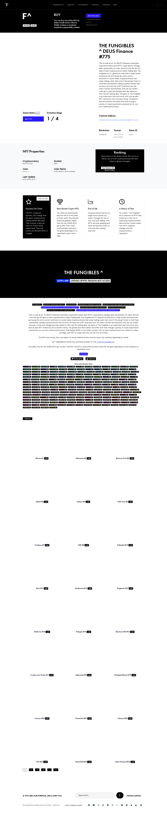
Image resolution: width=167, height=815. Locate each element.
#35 (99, 372)
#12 (125, 397)
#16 (53, 366)
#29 (27, 366)
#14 (133, 366)
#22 (45, 366)
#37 (53, 369)
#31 (125, 382)
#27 (106, 366)
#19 (114, 374)
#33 (88, 366)
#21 (79, 366)
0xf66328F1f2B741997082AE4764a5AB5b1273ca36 (118, 120)
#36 (61, 379)
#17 (27, 377)
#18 (71, 382)
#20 (117, 372)
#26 (62, 369)
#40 (71, 369)
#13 (27, 382)
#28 (36, 369)
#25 (36, 366)
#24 (62, 366)
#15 (132, 374)
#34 (35, 397)
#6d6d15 (26, 171)
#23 (81, 369)
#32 (44, 382)
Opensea (90, 359)
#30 (27, 369)
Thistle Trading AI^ (106, 342)
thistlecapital (77, 359)
